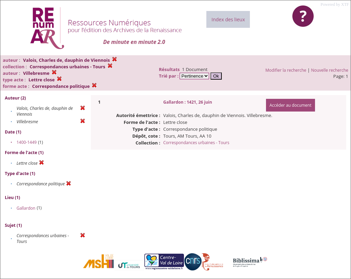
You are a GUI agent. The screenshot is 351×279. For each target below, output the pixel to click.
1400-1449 (26, 142)
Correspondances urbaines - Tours (196, 143)
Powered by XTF (334, 4)
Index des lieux (228, 19)
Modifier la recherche (285, 70)
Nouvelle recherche (330, 70)
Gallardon (25, 208)
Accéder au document (290, 105)
